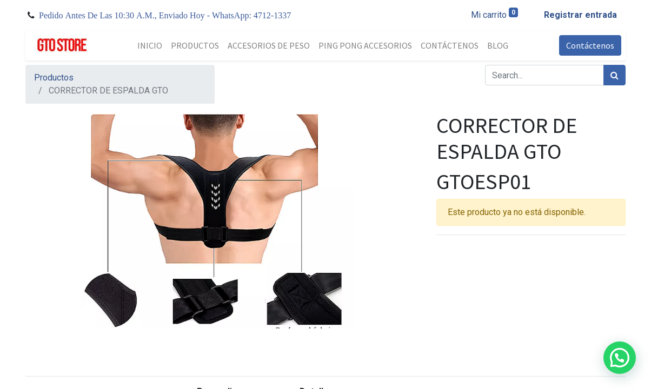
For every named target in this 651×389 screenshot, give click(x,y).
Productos (54, 77)
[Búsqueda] (614, 75)
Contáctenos (590, 45)
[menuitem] (150, 45)
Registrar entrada (580, 15)
